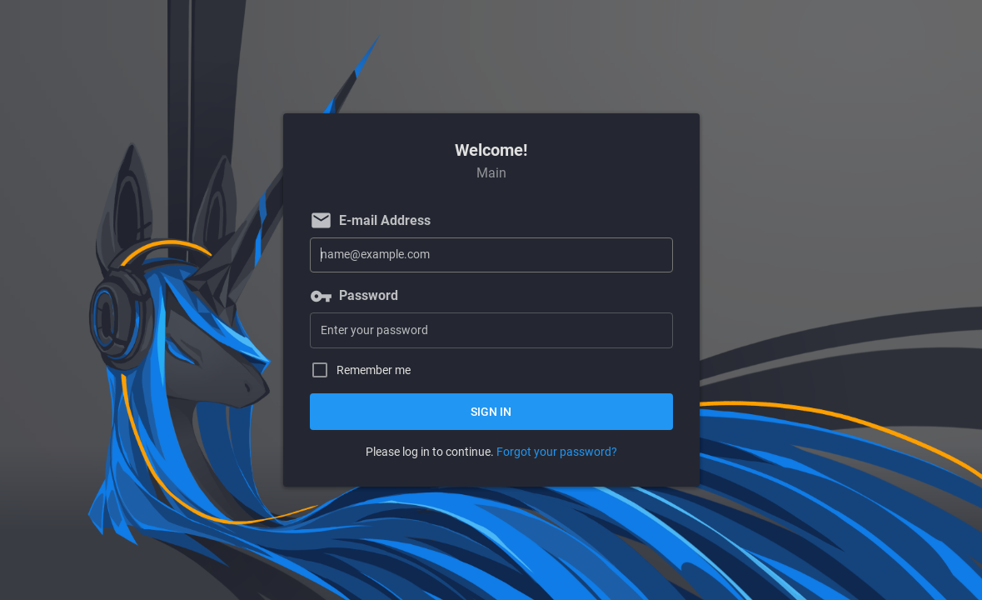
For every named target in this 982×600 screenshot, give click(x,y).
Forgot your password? (556, 451)
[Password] (491, 330)
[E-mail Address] (491, 255)
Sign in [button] (491, 411)
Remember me (373, 370)
